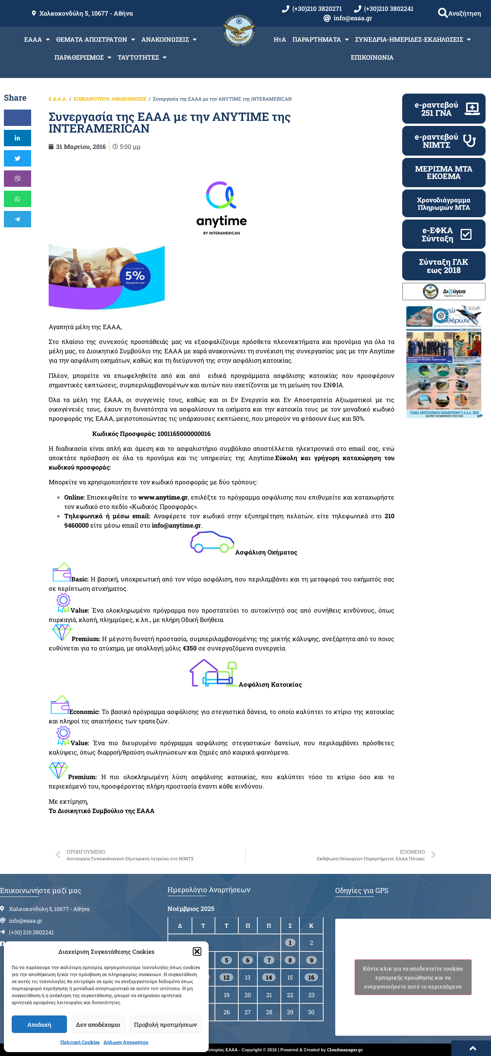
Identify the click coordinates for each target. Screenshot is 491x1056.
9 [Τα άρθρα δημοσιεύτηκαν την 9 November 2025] (311, 960)
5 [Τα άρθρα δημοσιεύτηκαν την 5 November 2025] (226, 960)
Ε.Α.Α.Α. (58, 99)
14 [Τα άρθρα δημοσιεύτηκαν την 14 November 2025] (269, 977)
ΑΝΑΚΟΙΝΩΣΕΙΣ (169, 39)
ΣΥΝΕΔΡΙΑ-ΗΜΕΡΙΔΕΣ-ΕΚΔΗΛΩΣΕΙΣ (413, 39)
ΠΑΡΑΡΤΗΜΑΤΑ (320, 39)
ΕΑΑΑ (37, 39)
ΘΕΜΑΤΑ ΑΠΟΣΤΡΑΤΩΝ (95, 39)
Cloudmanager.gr (345, 1049)
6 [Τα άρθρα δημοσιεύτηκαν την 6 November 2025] (247, 960)
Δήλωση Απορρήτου (126, 1042)
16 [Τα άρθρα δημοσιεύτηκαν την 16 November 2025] (311, 977)
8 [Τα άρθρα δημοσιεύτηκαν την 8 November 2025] (290, 960)
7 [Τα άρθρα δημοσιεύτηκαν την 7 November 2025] (269, 960)
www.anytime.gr (163, 497)
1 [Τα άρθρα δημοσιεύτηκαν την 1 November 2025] (290, 942)
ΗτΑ (280, 39)
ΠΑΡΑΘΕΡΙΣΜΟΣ (83, 57)
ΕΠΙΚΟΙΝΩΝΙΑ (372, 57)
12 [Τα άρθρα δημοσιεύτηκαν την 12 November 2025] (226, 977)
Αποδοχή (39, 1024)
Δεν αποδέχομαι (98, 1024)
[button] (197, 951)
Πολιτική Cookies (80, 1042)
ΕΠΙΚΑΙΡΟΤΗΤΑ (92, 99)
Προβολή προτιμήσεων (165, 1024)
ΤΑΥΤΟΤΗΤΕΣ (142, 57)
